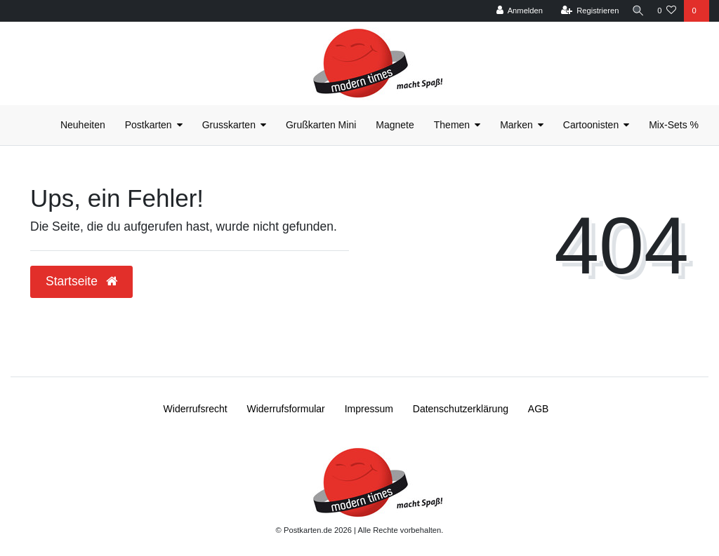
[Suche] (635, 11)
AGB (538, 408)
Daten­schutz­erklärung (460, 408)
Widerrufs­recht (195, 408)
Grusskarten (229, 124)
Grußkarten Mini (321, 124)
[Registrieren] (584, 11)
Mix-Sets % (674, 124)
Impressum (369, 408)
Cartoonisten (591, 124)
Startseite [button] (81, 281)
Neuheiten (82, 124)
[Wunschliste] (666, 11)
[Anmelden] (514, 11)
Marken (516, 124)
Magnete (395, 124)
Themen (452, 124)
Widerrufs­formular (286, 408)
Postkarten (148, 124)
